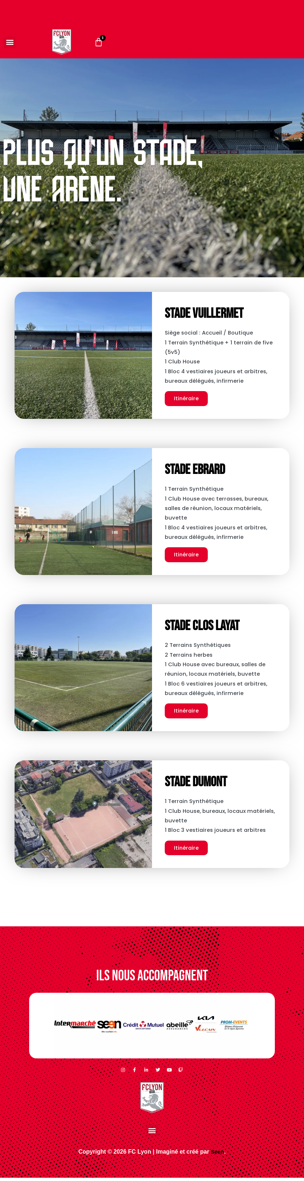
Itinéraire (186, 400)
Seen (217, 1155)
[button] (10, 42)
